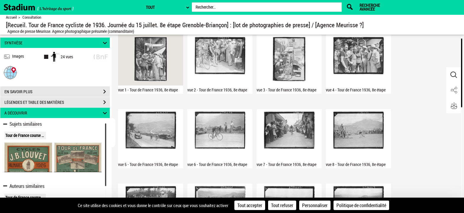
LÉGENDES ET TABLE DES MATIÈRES (57, 102)
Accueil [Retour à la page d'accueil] (11, 17)
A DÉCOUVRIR (56, 113)
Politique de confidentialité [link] (361, 205)
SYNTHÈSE (56, 43)
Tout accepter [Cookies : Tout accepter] (249, 205)
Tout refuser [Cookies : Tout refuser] (282, 205)
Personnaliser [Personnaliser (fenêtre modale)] (315, 205)
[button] (10, 72)
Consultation (31, 17)
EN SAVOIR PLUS (57, 92)
